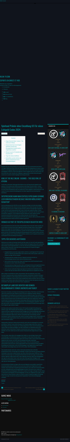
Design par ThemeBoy (64, 439)
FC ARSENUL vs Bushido (58, 212)
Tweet (2, 383)
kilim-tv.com (3, 0)
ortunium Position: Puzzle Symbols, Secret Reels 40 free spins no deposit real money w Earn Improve (58, 307)
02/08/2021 (58, 160)
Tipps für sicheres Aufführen (12, 155)
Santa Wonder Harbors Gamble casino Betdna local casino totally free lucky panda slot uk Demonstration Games (58, 316)
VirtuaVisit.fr (19, 434)
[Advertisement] (35, 112)
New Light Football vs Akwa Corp (58, 148)
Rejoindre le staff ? (12, 400)
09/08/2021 (58, 139)
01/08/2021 (58, 182)
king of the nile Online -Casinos (34, 186)
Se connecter (6, 87)
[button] (6, 83)
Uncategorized (41, 133)
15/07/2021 (58, 203)
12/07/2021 (58, 224)
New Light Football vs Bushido (58, 190)
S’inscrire (5, 89)
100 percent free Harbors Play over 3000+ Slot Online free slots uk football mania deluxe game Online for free (57, 321)
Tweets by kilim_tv (52, 291)
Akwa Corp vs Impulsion (58, 169)
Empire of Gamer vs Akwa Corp (58, 233)
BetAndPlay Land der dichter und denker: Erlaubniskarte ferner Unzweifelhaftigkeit (13, 159)
